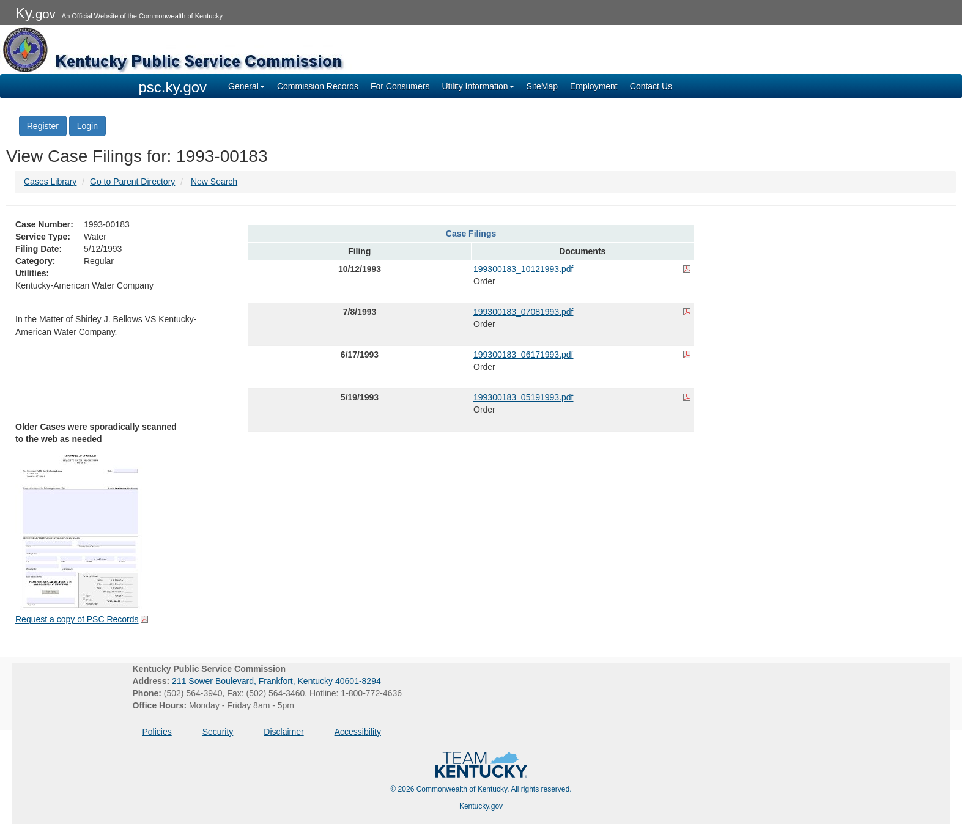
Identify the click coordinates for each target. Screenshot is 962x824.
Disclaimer (283, 732)
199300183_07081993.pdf (523, 312)
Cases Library (50, 181)
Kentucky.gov (481, 806)
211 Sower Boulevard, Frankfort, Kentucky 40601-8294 (276, 681)
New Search (214, 181)
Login (87, 126)
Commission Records (317, 86)
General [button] (246, 86)
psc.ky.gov (173, 87)
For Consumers (400, 86)
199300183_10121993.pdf (523, 269)
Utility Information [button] (478, 86)
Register (43, 126)
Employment (594, 86)
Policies (157, 732)
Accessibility (358, 732)
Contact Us (651, 86)
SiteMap (542, 86)
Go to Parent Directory (132, 181)
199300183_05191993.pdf (523, 397)
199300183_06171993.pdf (523, 354)
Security (218, 732)
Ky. (35, 13)
